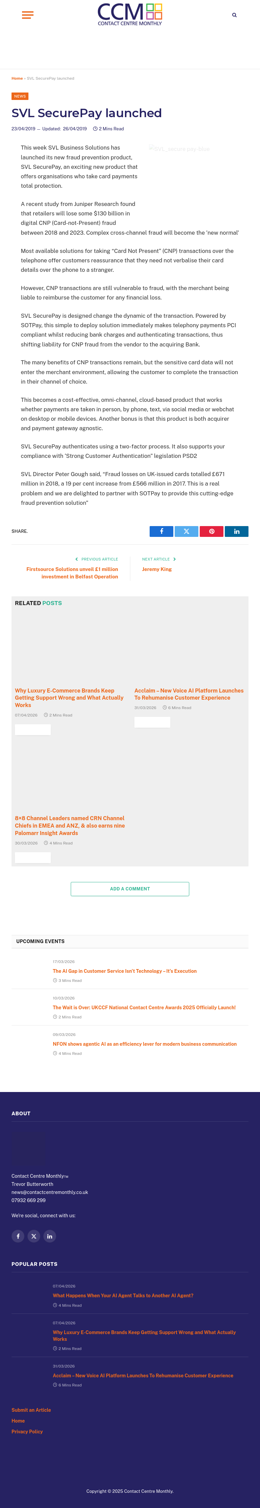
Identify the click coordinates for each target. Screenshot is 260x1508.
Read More (150, 728)
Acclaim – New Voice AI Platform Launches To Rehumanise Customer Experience (186, 701)
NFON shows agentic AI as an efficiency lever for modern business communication (140, 1064)
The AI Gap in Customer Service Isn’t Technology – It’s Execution (137, 977)
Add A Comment (130, 891)
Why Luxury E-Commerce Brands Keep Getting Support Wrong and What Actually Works (131, 1352)
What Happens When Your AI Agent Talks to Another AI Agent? (108, 1317)
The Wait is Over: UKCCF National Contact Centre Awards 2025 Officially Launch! (149, 1019)
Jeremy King (158, 569)
